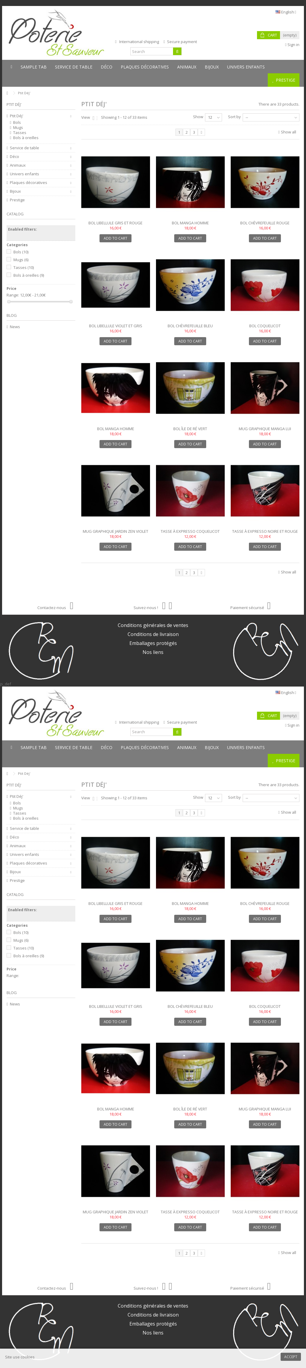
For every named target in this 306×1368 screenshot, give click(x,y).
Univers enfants (24, 173)
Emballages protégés (153, 643)
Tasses (19, 132)
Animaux (18, 165)
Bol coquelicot (265, 325)
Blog (12, 315)
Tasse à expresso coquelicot (190, 531)
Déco (14, 156)
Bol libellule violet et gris (115, 325)
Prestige (17, 200)
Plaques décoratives (28, 182)
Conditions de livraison (153, 634)
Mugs (18, 127)
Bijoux (15, 191)
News (15, 326)
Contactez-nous (55, 607)
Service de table (24, 147)
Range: (13, 295)
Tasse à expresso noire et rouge (265, 531)
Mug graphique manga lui (265, 428)
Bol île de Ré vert (190, 428)
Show (198, 116)
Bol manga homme (190, 223)
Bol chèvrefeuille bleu (190, 325)
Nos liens (153, 652)
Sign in (292, 44)
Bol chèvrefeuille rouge (265, 223)
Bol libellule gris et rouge (115, 223)
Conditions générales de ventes (153, 625)
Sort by (234, 116)
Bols (17, 122)
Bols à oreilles (26, 137)
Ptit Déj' (16, 115)
